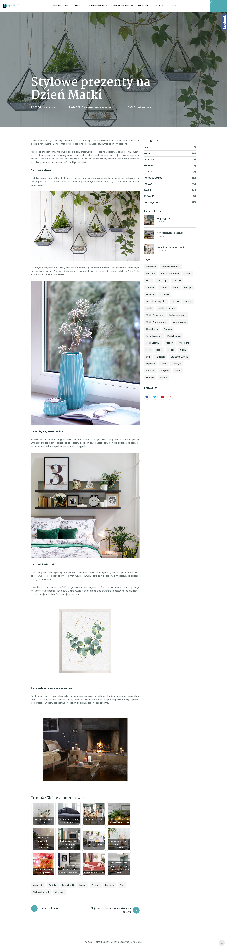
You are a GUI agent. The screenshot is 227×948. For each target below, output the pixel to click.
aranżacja (38, 885)
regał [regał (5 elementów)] (159, 349)
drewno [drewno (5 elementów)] (150, 287)
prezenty (109, 885)
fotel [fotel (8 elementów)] (175, 287)
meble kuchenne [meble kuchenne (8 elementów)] (177, 315)
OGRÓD (148, 171)
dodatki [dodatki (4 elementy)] (177, 280)
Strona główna (60, 5)
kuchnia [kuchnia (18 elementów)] (165, 294)
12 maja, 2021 (162, 250)
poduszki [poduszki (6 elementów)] (168, 329)
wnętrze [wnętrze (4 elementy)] (165, 370)
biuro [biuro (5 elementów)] (148, 280)
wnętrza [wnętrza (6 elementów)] (150, 370)
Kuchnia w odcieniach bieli (170, 247)
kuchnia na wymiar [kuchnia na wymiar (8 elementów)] (156, 301)
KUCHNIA (148, 165)
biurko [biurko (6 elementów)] (188, 273)
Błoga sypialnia (164, 218)
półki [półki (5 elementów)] (148, 349)
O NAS (77, 5)
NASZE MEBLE (143, 5)
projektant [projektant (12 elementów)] (184, 342)
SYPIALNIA (106, 107)
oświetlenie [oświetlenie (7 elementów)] (152, 329)
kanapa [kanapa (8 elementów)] (188, 287)
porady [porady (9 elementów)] (169, 342)
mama (82, 885)
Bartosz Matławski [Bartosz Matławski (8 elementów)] (170, 273)
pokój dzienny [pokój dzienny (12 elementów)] (153, 342)
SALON (98, 107)
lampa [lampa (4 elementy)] (175, 301)
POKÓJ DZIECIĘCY (153, 177)
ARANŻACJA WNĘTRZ (122, 5)
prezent (95, 885)
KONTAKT (160, 5)
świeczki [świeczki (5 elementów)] (150, 377)
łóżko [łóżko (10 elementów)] (177, 370)
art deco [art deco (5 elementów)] (150, 273)
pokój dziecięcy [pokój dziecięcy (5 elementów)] (154, 336)
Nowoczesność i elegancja (170, 233)
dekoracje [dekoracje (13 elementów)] (162, 280)
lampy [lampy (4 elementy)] (188, 301)
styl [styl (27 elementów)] (148, 356)
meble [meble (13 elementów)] (149, 308)
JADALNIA (149, 159)
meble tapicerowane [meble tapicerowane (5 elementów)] (156, 322)
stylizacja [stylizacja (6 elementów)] (160, 356)
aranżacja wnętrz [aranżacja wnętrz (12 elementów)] (171, 266)
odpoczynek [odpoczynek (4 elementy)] (179, 322)
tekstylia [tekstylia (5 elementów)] (176, 363)
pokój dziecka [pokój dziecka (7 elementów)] (174, 336)
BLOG (174, 5)
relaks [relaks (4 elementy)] (171, 349)
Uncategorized (152, 202)
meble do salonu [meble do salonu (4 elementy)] (166, 308)
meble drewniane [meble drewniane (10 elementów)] (154, 315)
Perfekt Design (144, 107)
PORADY (90, 107)
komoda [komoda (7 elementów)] (150, 294)
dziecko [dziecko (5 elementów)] (163, 287)
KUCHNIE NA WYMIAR (96, 5)
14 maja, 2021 (162, 222)
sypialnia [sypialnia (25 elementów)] (150, 363)
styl (121, 885)
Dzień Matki (68, 885)
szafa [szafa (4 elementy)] (163, 363)
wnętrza (59, 892)
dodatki (52, 885)
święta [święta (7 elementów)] (163, 377)
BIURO (147, 147)
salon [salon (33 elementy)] (183, 349)
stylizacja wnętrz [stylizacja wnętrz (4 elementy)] (179, 356)
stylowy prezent (41, 892)
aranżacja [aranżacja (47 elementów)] (151, 266)
